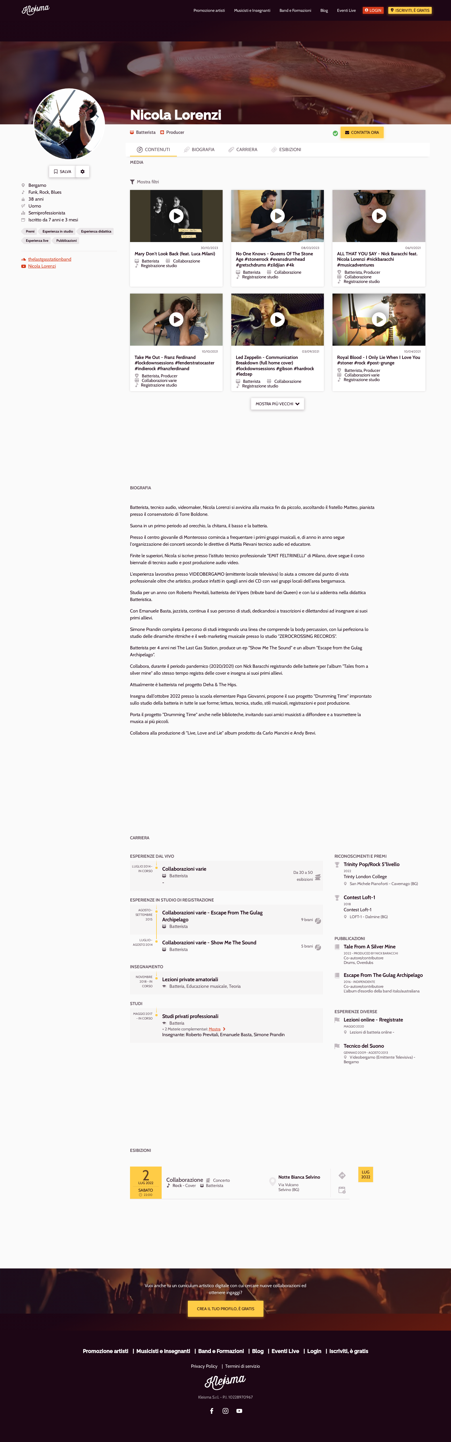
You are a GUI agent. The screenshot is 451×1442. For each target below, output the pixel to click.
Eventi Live (285, 1351)
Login (375, 10)
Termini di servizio (242, 1366)
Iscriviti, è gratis (412, 10)
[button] (82, 171)
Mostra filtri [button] (144, 181)
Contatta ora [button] (362, 132)
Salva (62, 171)
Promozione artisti (105, 1351)
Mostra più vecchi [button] (277, 403)
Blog (257, 1351)
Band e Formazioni (221, 1351)
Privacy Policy (204, 1366)
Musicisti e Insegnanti (163, 1351)
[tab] (366, 1175)
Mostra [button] (217, 1029)
